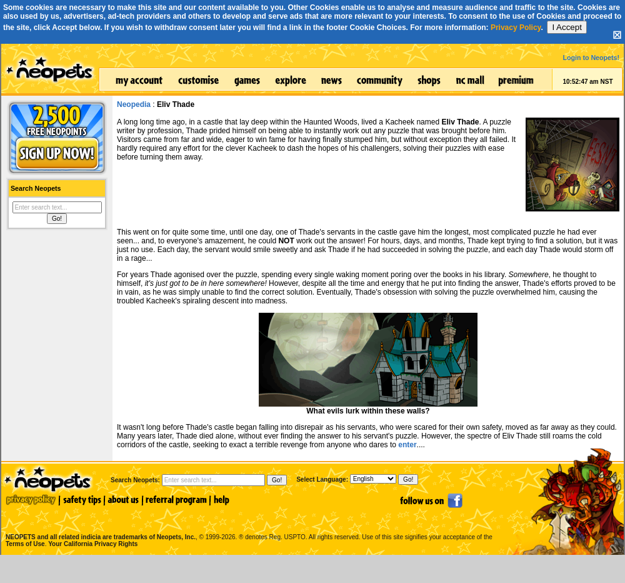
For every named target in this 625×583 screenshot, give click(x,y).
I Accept (566, 27)
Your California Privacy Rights (93, 543)
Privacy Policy (516, 27)
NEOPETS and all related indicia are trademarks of (99, 523)
